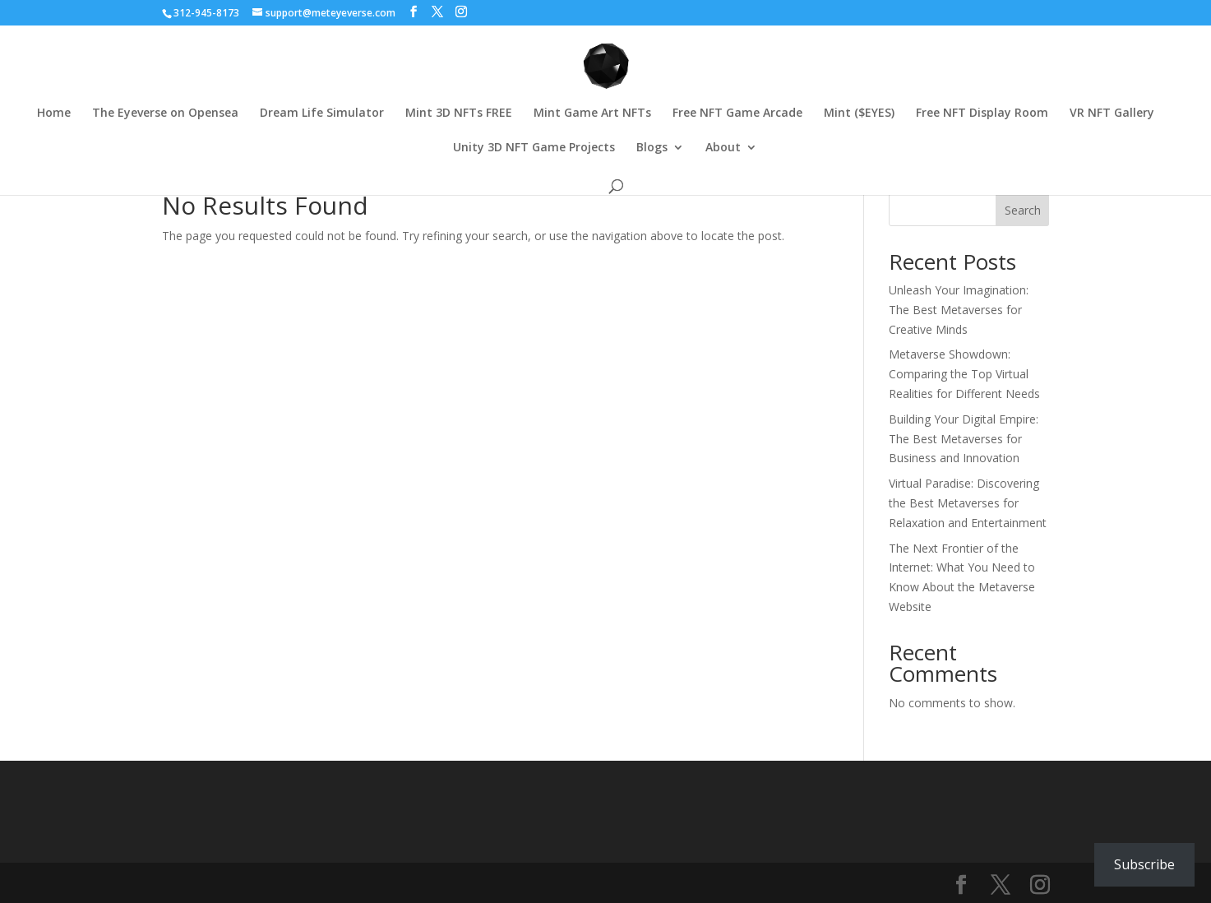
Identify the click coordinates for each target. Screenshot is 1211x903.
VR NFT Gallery (1112, 113)
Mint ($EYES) (859, 113)
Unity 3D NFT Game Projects (534, 148)
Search (1023, 210)
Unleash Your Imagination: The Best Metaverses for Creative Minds (958, 309)
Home (54, 113)
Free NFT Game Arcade (737, 113)
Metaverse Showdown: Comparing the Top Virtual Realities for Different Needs (964, 373)
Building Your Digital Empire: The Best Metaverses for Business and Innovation (963, 438)
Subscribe (1144, 864)
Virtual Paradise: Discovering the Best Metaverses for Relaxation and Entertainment (968, 502)
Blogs (652, 148)
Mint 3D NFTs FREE (458, 113)
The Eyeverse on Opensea (165, 113)
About (723, 148)
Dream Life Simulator (322, 113)
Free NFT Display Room (982, 113)
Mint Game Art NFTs (592, 113)
